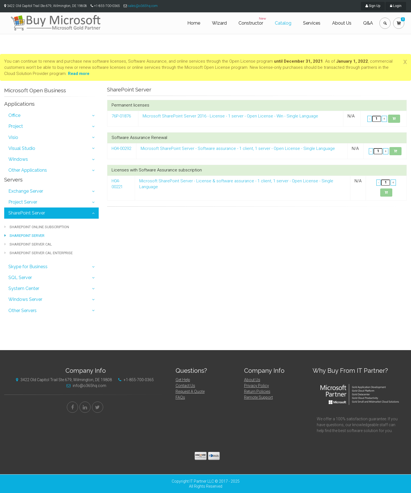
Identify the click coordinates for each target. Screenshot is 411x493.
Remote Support (258, 397)
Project (15, 126)
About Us (341, 23)
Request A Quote (190, 391)
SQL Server (20, 277)
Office (14, 115)
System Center (23, 288)
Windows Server (25, 299)
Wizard (219, 23)
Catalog (283, 23)
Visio (13, 137)
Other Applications (27, 170)
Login (395, 6)
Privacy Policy (256, 385)
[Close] (405, 61)
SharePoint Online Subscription (36, 227)
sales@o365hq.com (143, 6)
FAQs (180, 397)
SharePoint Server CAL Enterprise (38, 253)
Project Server (22, 202)
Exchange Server (25, 191)
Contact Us (185, 385)
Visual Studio (21, 148)
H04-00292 (121, 148)
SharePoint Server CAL (28, 244)
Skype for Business (28, 266)
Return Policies (257, 391)
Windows (18, 159)
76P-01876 (121, 116)
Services (311, 23)
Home (193, 23)
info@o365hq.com (85, 385)
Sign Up (372, 6)
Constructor (252, 21)
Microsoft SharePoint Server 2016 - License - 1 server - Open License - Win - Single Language (230, 116)
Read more (78, 73)
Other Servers (22, 310)
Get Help (183, 380)
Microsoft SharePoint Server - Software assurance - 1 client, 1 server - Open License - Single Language (238, 148)
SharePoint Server (26, 213)
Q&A (368, 23)
